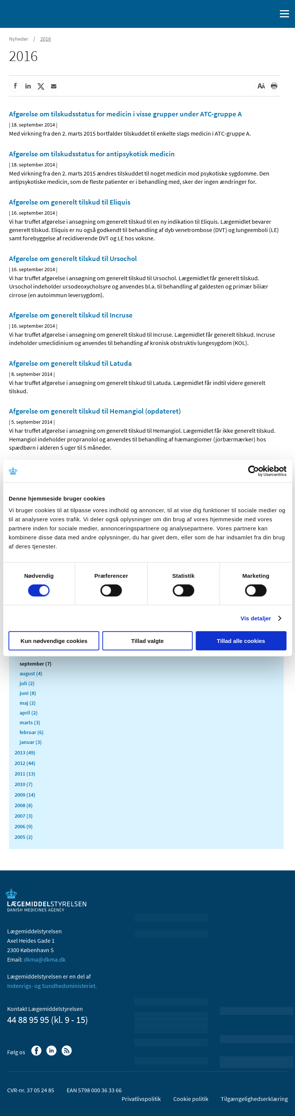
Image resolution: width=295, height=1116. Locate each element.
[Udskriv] (274, 86)
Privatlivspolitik (141, 1098)
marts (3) (30, 722)
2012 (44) (25, 763)
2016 (45, 38)
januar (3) (31, 742)
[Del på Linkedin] (28, 86)
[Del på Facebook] (15, 86)
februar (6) (32, 732)
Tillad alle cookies (241, 641)
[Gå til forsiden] (38, 13)
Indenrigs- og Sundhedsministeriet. (52, 985)
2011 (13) (25, 773)
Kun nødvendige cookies (54, 641)
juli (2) (27, 683)
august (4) (31, 673)
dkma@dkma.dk (45, 959)
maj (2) (28, 702)
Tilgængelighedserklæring (254, 1098)
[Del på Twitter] (41, 86)
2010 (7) (24, 784)
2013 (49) (25, 752)
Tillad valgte (147, 641)
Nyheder (18, 38)
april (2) (29, 712)
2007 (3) (24, 815)
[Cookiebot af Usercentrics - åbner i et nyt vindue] (253, 470)
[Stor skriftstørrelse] (261, 86)
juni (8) (28, 693)
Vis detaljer (256, 618)
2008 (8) (24, 805)
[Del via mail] (53, 86)
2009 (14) (25, 794)
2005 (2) (24, 837)
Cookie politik (190, 1098)
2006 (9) (24, 826)
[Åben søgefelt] (269, 13)
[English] (251, 14)
